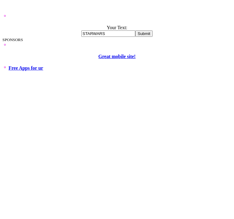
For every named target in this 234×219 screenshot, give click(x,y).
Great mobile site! (117, 56)
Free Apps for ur (26, 68)
